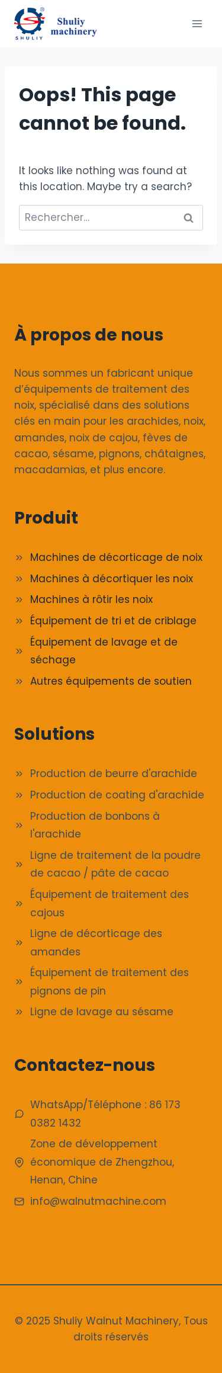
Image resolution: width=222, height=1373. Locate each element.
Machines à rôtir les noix (91, 599)
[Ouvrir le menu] (197, 23)
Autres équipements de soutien (111, 681)
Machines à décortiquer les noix (111, 579)
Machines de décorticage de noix (116, 557)
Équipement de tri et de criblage (113, 621)
